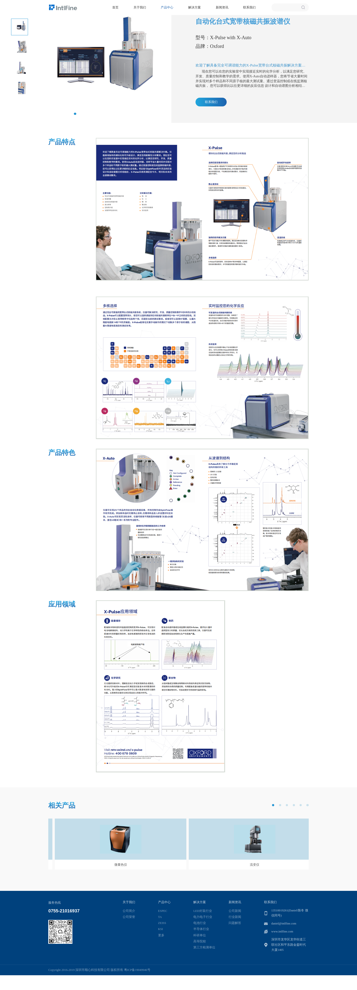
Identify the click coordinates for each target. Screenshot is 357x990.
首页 (115, 7)
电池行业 (199, 923)
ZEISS (162, 923)
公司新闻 (235, 911)
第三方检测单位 (204, 947)
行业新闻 (235, 917)
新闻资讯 (222, 7)
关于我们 (139, 7)
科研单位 (199, 935)
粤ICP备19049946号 (137, 970)
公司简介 (129, 911)
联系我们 (249, 7)
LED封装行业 (202, 911)
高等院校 (199, 941)
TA (160, 917)
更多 (161, 935)
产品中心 (167, 7)
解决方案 (194, 7)
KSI (160, 929)
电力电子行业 (202, 917)
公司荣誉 (129, 917)
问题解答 (235, 923)
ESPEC (162, 911)
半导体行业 (201, 929)
